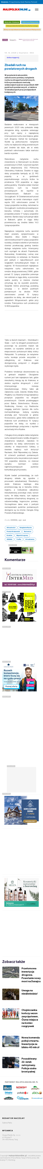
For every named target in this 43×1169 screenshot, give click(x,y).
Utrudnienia (29, 539)
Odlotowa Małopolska (30, 22)
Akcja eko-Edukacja (11, 22)
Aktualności (11, 527)
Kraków (9, 535)
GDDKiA (9, 539)
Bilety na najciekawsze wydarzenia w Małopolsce (22, 29)
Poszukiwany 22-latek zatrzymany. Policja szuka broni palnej (29, 1065)
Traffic (18, 539)
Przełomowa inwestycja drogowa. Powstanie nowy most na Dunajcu (31, 975)
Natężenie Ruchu (26, 527)
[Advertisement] (19, 642)
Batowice (27, 531)
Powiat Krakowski (13, 531)
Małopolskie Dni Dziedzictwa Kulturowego (22, 26)
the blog (11, 1160)
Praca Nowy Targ (18, 1158)
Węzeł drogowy (22, 535)
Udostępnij (13, 57)
